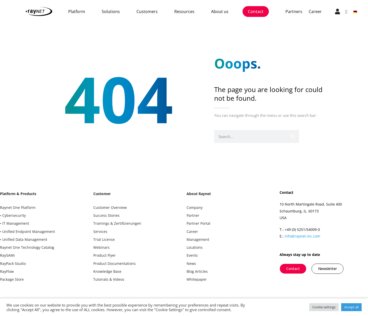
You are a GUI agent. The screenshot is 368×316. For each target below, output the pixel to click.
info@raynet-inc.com (302, 236)
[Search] (292, 136)
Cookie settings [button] (324, 307)
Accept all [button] (351, 307)
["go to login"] (337, 11)
